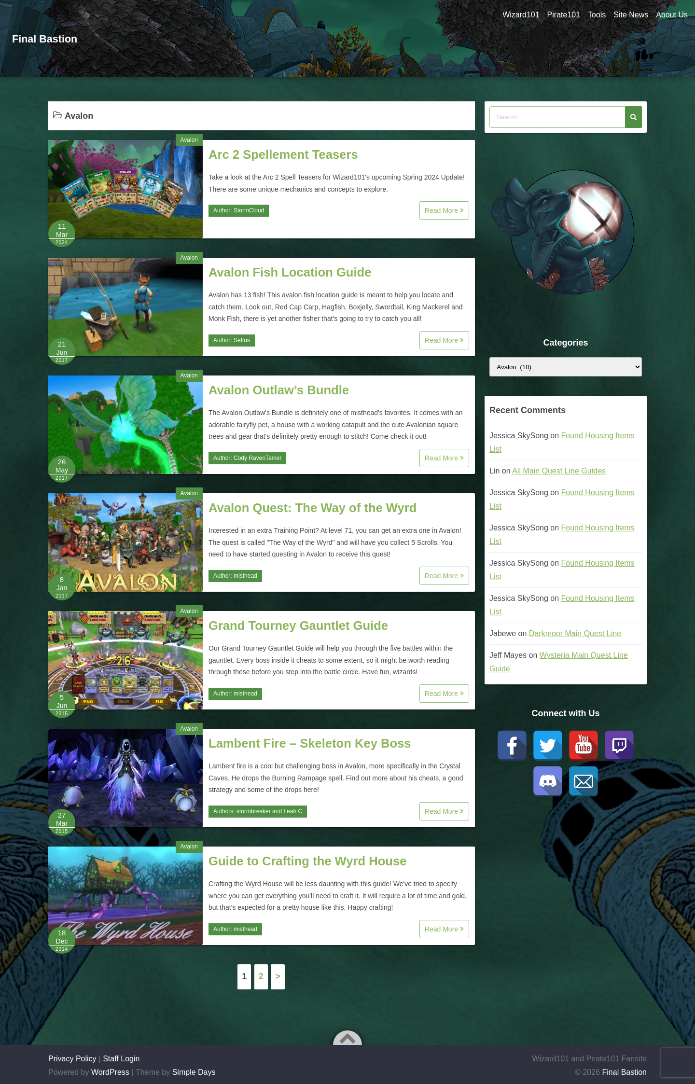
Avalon (189, 140)
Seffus (242, 340)
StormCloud (249, 210)
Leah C (292, 811)
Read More (444, 210)
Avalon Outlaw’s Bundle (278, 390)
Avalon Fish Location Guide (289, 272)
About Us (672, 15)
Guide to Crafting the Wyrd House (307, 861)
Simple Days (194, 1072)
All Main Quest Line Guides (559, 471)
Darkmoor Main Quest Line (575, 633)
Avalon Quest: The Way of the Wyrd (312, 507)
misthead (245, 575)
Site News (629, 15)
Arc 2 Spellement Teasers (283, 154)
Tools (593, 15)
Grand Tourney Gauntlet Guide (298, 625)
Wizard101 (513, 15)
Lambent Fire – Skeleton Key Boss (309, 743)
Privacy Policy (72, 1059)
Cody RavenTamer (257, 458)
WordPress (110, 1072)
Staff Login (121, 1059)
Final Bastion (48, 38)
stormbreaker (253, 811)
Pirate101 (557, 15)
